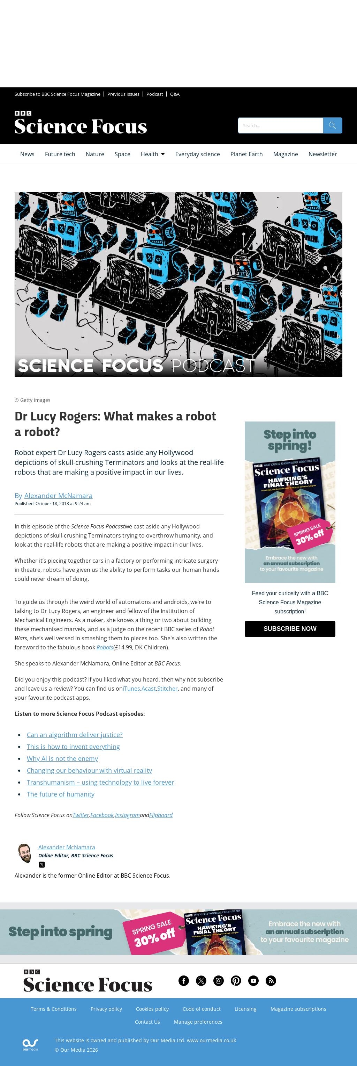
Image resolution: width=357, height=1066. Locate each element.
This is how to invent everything (73, 746)
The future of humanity (60, 794)
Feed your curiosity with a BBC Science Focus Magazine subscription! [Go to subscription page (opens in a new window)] (290, 602)
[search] (332, 125)
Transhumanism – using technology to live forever (100, 782)
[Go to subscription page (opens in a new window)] (290, 581)
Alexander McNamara (66, 847)
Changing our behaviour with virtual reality (89, 770)
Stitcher (167, 688)
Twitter (81, 815)
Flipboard (161, 815)
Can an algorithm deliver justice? (75, 734)
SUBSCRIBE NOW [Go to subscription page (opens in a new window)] (290, 628)
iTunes (131, 688)
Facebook (102, 815)
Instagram (127, 815)
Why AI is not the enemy (62, 758)
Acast (149, 688)
